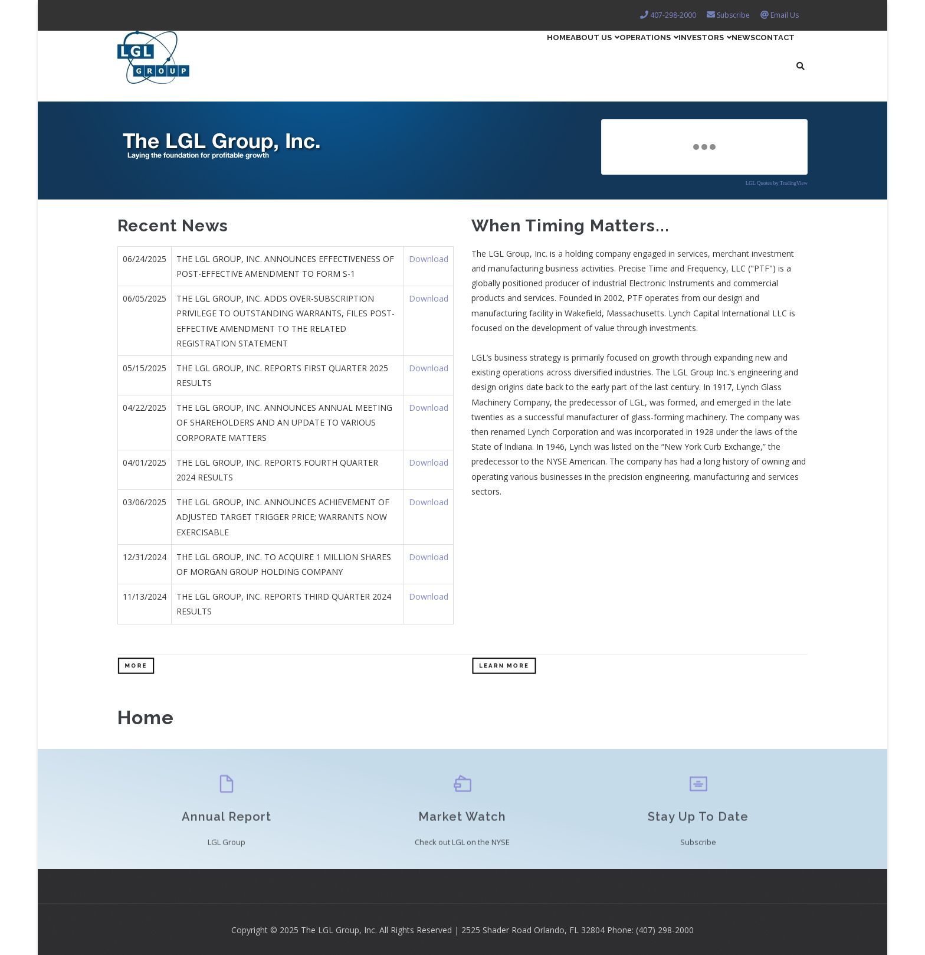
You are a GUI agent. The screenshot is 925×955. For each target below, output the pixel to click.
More (136, 665)
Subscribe (733, 15)
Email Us (784, 15)
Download (428, 258)
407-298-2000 (673, 15)
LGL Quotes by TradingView (777, 183)
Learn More (504, 665)
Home (454, 56)
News (717, 56)
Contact (766, 56)
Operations (583, 56)
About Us (508, 56)
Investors (660, 56)
